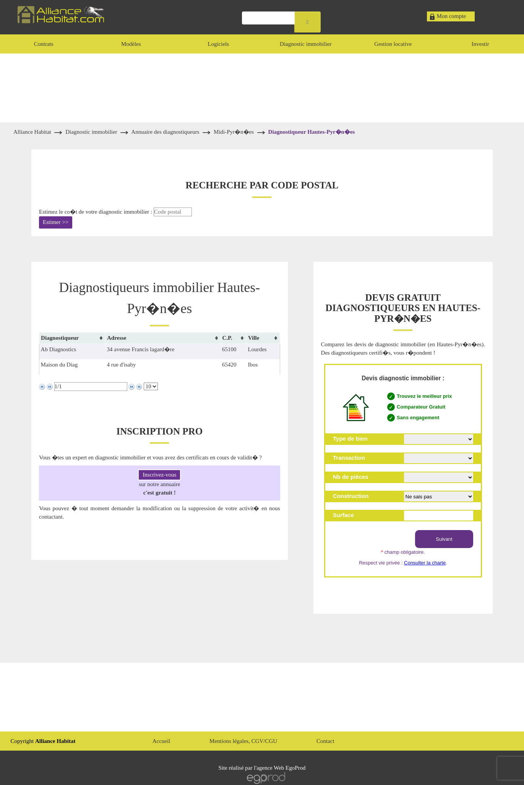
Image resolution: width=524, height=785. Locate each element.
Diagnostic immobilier (91, 132)
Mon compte (451, 16)
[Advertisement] (262, 88)
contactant (51, 517)
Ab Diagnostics (58, 349)
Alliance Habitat (32, 132)
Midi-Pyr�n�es (234, 132)
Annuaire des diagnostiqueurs (166, 132)
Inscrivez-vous (159, 475)
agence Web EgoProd (280, 768)
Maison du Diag (59, 365)
